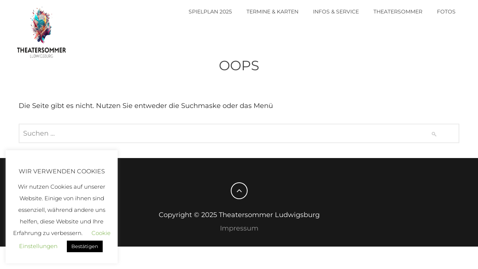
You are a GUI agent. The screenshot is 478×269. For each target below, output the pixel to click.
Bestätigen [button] (84, 246)
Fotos (446, 11)
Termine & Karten (272, 11)
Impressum (239, 228)
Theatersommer (397, 11)
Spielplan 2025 (210, 11)
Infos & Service (336, 11)
